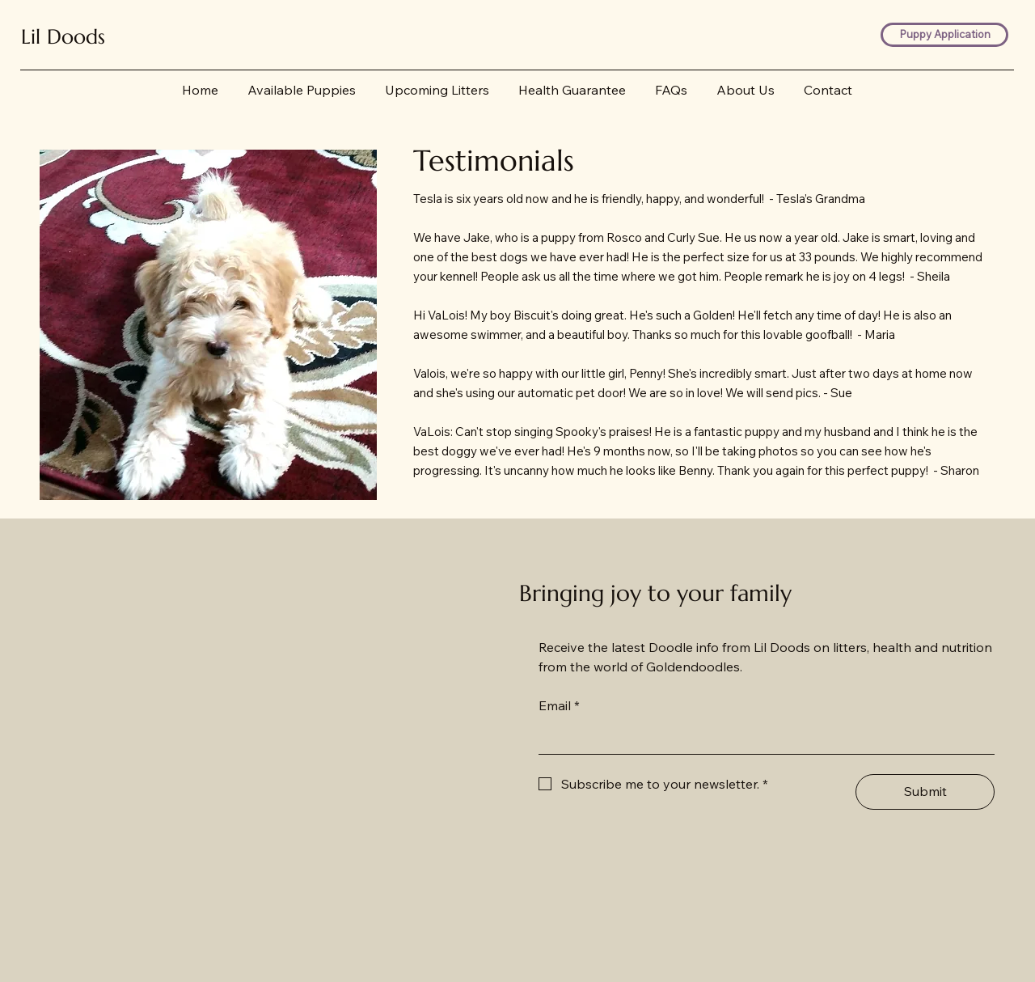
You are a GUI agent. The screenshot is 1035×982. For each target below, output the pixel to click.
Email (559, 705)
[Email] (762, 738)
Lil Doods (63, 36)
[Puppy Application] (944, 35)
